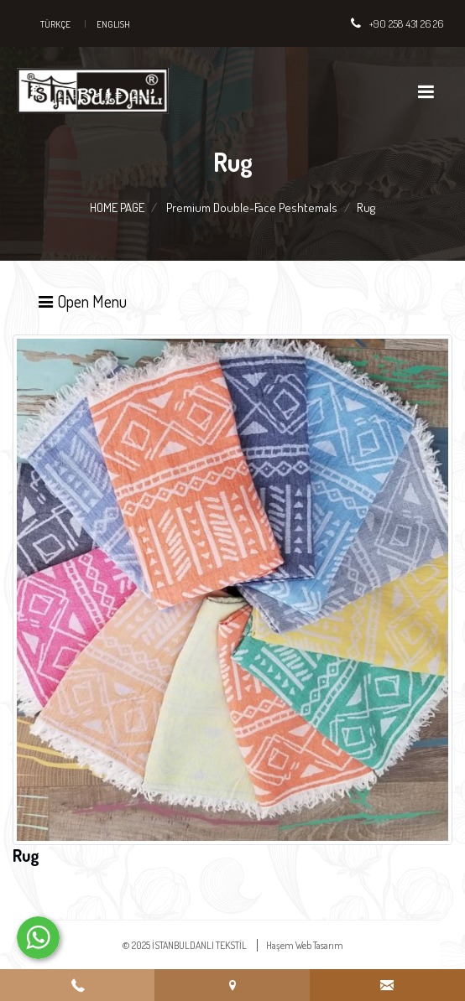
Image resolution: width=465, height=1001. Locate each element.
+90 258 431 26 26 (406, 23)
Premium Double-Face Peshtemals (251, 207)
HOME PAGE (117, 207)
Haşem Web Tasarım (304, 945)
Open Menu (82, 301)
